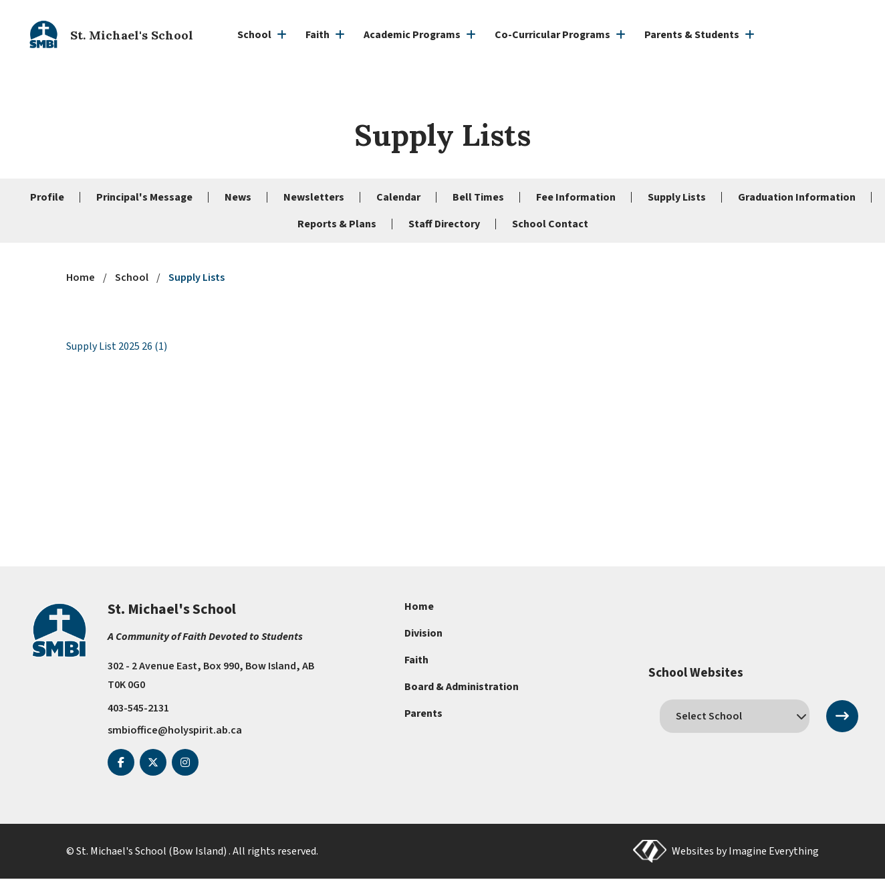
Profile (47, 197)
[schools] (735, 716)
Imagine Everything (774, 850)
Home (419, 606)
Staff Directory (444, 224)
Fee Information (576, 197)
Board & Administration (461, 686)
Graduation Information (797, 197)
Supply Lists (677, 197)
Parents (423, 713)
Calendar (398, 197)
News (238, 197)
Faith (416, 660)
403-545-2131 (138, 708)
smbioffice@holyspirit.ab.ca (175, 729)
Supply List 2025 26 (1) (116, 346)
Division (423, 633)
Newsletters (313, 197)
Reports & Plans (336, 224)
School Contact (550, 224)
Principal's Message (144, 197)
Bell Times (478, 197)
